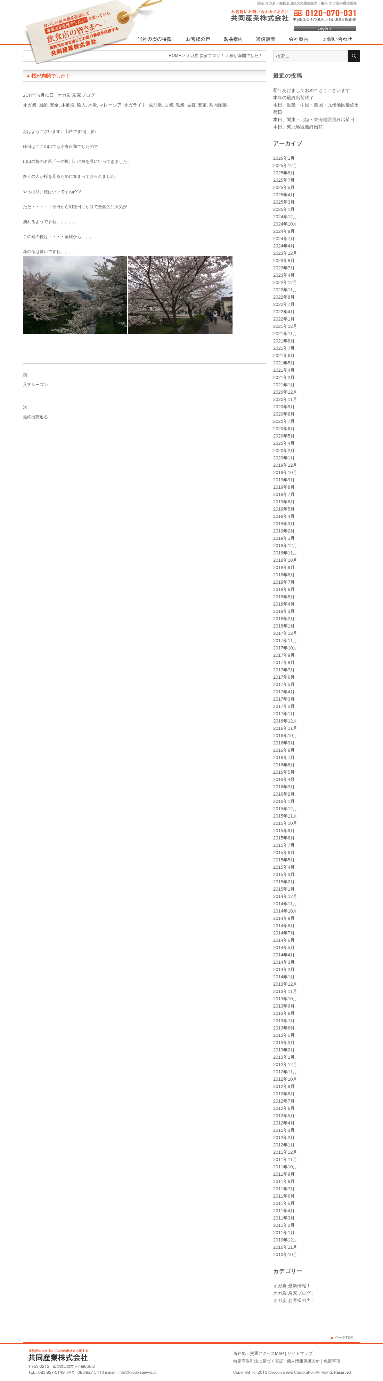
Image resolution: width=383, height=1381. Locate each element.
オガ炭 (29, 105)
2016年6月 (284, 764)
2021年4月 (284, 370)
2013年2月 (284, 1049)
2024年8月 (284, 231)
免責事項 (332, 1361)
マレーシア (110, 105)
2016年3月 (284, 786)
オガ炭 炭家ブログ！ (78, 95)
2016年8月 (284, 750)
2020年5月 (284, 436)
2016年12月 (285, 721)
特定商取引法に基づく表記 (258, 1361)
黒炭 (180, 105)
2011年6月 (284, 1196)
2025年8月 (284, 172)
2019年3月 (284, 523)
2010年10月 (285, 1254)
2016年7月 (284, 757)
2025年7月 (284, 180)
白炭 (168, 105)
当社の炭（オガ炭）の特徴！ (158, 39)
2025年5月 (284, 187)
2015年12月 (285, 808)
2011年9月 (284, 1174)
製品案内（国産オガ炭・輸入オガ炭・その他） (232, 39)
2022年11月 (285, 289)
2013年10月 (285, 998)
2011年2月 (284, 1225)
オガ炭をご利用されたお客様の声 (198, 39)
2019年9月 (284, 479)
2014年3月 (284, 962)
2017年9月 (284, 655)
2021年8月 (284, 341)
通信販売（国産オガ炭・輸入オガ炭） (266, 39)
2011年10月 (285, 1166)
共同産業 (218, 105)
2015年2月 (284, 881)
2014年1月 (284, 976)
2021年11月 (285, 333)
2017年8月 (284, 662)
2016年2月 (284, 794)
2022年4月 (284, 311)
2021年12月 (285, 326)
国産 (43, 105)
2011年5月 (284, 1203)
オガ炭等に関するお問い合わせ (335, 39)
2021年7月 (284, 348)
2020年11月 (285, 399)
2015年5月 (284, 859)
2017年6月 (284, 677)
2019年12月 (285, 465)
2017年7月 (284, 669)
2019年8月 (284, 487)
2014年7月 (284, 933)
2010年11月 (285, 1247)
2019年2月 (284, 531)
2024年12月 (285, 216)
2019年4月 (284, 516)
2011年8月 (284, 1181)
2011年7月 (284, 1188)
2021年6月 (284, 355)
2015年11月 (285, 816)
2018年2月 (284, 618)
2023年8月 (284, 260)
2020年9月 (284, 406)
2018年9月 (284, 567)
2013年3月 (284, 1042)
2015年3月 (284, 874)
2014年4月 (284, 954)
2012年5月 (284, 1115)
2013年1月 (284, 1057)
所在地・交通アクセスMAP (258, 1353)
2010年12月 (285, 1239)
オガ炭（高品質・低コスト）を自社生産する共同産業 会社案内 (300, 39)
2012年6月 (284, 1108)
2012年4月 (284, 1123)
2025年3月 (284, 202)
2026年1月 (284, 158)
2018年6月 (284, 589)
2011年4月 (284, 1210)
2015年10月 (285, 823)
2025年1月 (284, 209)
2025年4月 (284, 194)
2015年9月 (284, 830)
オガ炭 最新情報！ (292, 1285)
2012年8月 (284, 1093)
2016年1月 (284, 801)
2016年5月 (284, 772)
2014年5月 (284, 947)
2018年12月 (285, 545)
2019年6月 (284, 501)
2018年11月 (285, 552)
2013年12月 (285, 984)
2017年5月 (284, 684)
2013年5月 (284, 1035)
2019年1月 (284, 538)
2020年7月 (284, 421)
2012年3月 (284, 1130)
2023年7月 (284, 267)
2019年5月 (284, 509)
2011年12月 (285, 1152)
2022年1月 (284, 319)
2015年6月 (284, 852)
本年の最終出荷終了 (293, 97)
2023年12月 (285, 253)
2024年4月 (284, 245)
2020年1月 (284, 457)
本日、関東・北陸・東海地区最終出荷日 (314, 119)
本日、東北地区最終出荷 (298, 126)
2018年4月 (284, 604)
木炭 (92, 105)
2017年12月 (285, 633)
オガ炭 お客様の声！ (294, 1300)
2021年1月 (284, 384)
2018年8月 (284, 574)
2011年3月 (284, 1218)
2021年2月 (284, 377)
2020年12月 (285, 392)
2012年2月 (284, 1137)
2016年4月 (284, 779)
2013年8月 (284, 1013)
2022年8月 (284, 297)
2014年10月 (285, 911)
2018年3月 (284, 611)
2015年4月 (284, 867)
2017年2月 (284, 706)
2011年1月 (284, 1232)
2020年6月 (284, 428)
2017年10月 (285, 647)
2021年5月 (284, 362)
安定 (202, 105)
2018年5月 (284, 596)
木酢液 (68, 105)
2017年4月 (284, 691)
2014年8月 (284, 925)
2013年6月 (284, 1028)
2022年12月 (285, 282)
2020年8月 (284, 414)
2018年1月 (284, 626)
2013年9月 (284, 1006)
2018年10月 (285, 560)
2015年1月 (284, 889)
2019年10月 (285, 472)
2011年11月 (285, 1159)
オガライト (135, 105)
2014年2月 (284, 969)
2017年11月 (285, 640)
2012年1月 (284, 1144)
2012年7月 (284, 1101)
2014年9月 (284, 918)
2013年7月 (284, 1020)
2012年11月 (285, 1071)
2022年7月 (284, 304)
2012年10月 (285, 1079)
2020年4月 (284, 443)
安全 (54, 105)
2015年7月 (284, 845)
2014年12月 (285, 896)
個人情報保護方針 (303, 1361)
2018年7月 (284, 582)
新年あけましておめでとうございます (311, 90)
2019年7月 (284, 494)
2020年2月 (284, 450)
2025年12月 (285, 165)
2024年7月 (284, 238)
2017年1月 (284, 713)
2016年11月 (285, 728)
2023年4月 (284, 275)
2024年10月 (285, 224)
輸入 (81, 105)
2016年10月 (285, 735)
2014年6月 (284, 940)
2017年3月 (284, 699)
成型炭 (155, 105)
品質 (191, 105)
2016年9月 (284, 742)
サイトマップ (299, 1353)
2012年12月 (285, 1064)
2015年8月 (284, 838)
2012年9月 (284, 1086)
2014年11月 (285, 903)
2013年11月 (285, 991)
